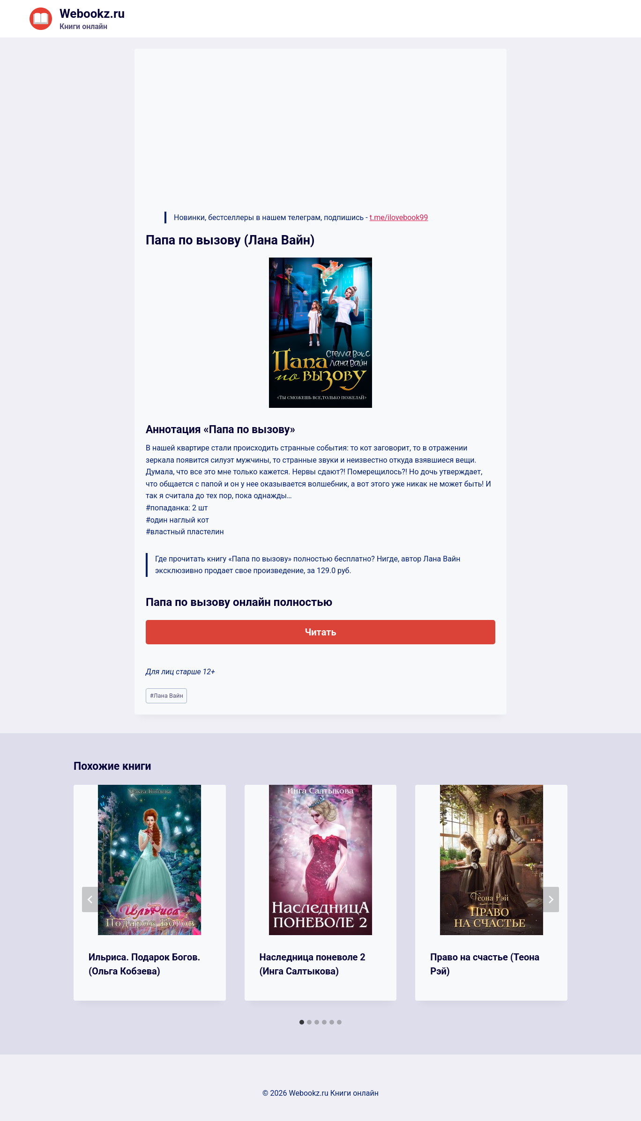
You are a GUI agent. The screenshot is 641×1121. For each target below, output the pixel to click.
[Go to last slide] (90, 899)
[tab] (301, 1022)
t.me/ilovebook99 (399, 217)
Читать (320, 632)
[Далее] (550, 899)
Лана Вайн (166, 695)
